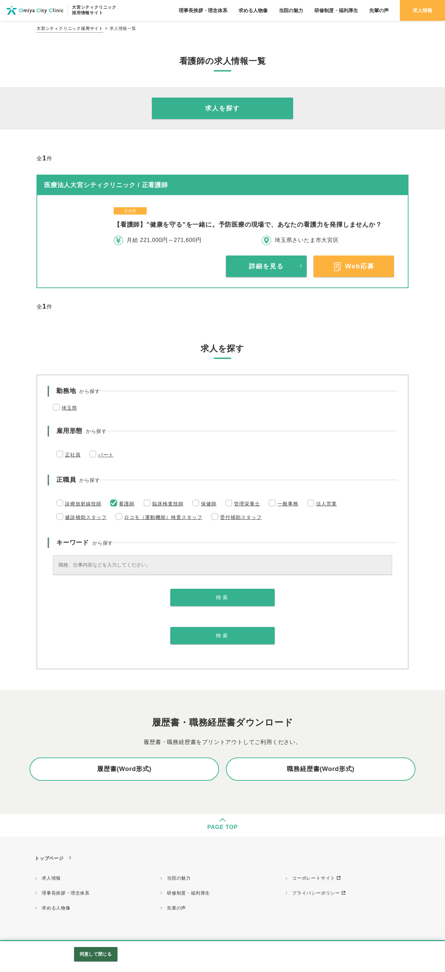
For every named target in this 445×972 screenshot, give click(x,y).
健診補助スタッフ (86, 517)
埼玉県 (69, 408)
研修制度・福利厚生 (188, 893)
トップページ (49, 858)
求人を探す (222, 108)
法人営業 (326, 503)
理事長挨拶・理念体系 (66, 893)
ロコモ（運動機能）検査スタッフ (163, 517)
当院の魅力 (179, 878)
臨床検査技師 (168, 503)
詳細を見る (266, 266)
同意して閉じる (96, 954)
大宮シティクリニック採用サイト (70, 28)
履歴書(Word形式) (124, 768)
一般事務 (287, 503)
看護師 (127, 503)
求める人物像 (56, 908)
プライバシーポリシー (316, 893)
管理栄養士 (247, 503)
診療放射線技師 (83, 503)
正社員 (73, 455)
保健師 (209, 503)
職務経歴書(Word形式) (320, 768)
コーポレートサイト (313, 878)
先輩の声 (176, 908)
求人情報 (51, 878)
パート (106, 455)
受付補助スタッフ (241, 517)
